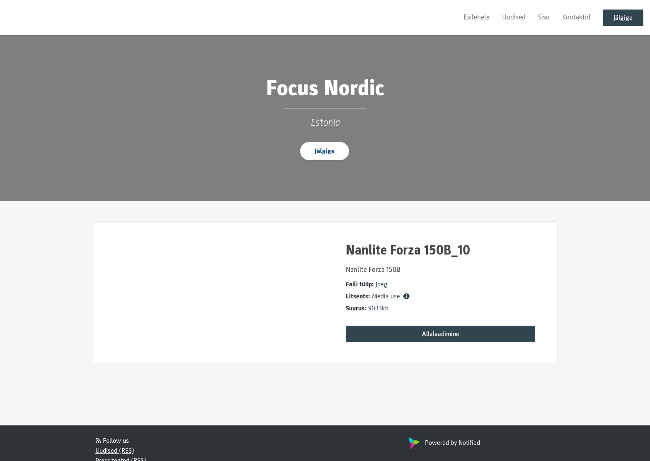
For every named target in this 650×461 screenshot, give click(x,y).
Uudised (514, 17)
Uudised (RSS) (114, 451)
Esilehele (476, 17)
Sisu (544, 17)
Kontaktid (576, 17)
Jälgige (623, 18)
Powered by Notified (443, 443)
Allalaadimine (440, 334)
